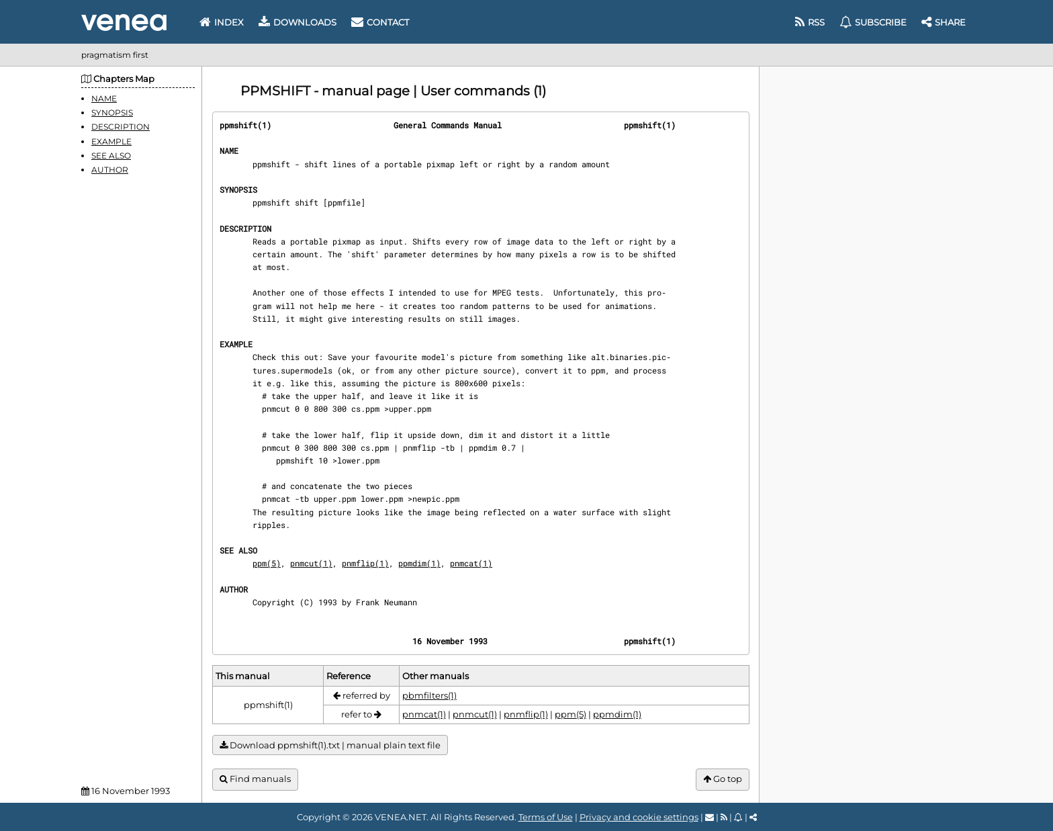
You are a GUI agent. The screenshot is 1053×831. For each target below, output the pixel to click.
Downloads (297, 22)
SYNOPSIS (112, 112)
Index (221, 22)
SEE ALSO (111, 155)
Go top (722, 779)
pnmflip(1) (365, 563)
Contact (380, 22)
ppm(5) (267, 563)
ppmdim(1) (419, 563)
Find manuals (255, 779)
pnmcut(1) (311, 563)
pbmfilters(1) (429, 695)
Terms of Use (545, 817)
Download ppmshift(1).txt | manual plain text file (330, 745)
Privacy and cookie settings (639, 817)
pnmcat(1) (471, 563)
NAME (104, 98)
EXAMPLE (111, 141)
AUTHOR (109, 170)
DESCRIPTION (120, 127)
